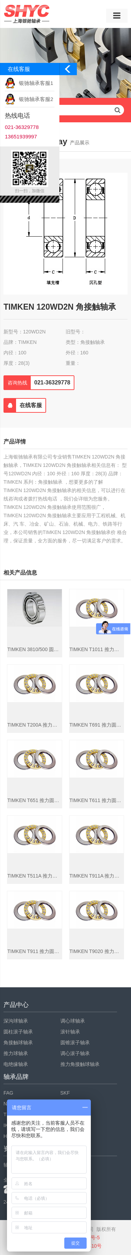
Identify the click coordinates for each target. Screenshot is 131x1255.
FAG (8, 1093)
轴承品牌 (16, 1076)
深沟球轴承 (15, 1021)
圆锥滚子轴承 (75, 1042)
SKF (65, 1093)
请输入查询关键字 (65, 110)
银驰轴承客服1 (36, 83)
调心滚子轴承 (75, 1053)
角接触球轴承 (18, 1042)
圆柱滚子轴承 (18, 1031)
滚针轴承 (70, 1031)
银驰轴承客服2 (36, 99)
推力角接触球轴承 (80, 1064)
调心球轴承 (72, 1021)
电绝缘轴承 (15, 1064)
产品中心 (16, 1004)
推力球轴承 (15, 1053)
